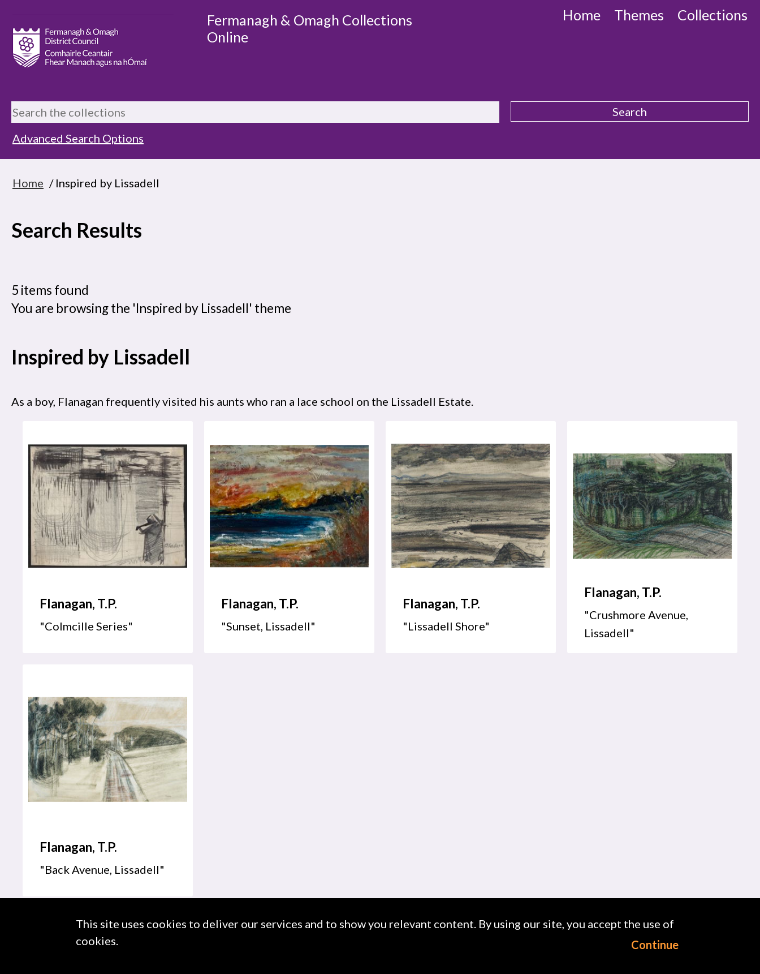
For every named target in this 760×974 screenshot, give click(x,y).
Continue (655, 944)
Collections (712, 14)
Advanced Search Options (78, 138)
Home (582, 14)
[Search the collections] (255, 112)
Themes (639, 14)
